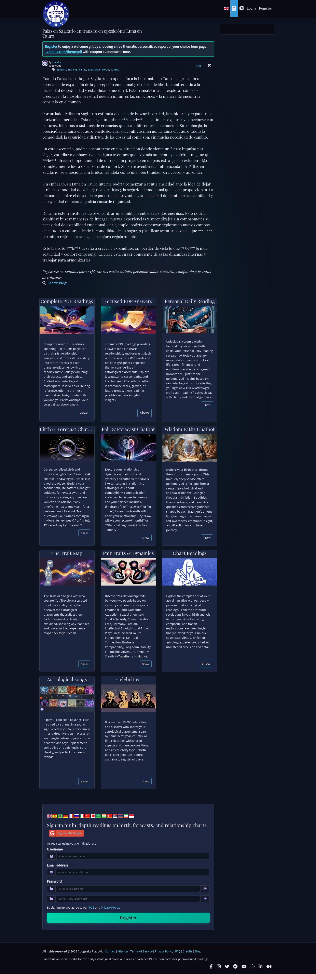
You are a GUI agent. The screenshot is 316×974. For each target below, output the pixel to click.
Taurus (115, 69)
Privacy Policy (110, 907)
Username (55, 849)
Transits (72, 69)
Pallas (82, 69)
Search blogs (55, 283)
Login (251, 8)
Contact (110, 951)
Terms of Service (141, 951)
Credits (187, 951)
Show (83, 412)
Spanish (61, 69)
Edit (198, 66)
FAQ (178, 951)
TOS (91, 907)
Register (265, 8)
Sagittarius (94, 69)
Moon (105, 69)
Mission (123, 951)
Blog (197, 951)
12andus (56, 62)
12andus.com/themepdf (63, 51)
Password (54, 881)
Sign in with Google (65, 833)
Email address (57, 865)
